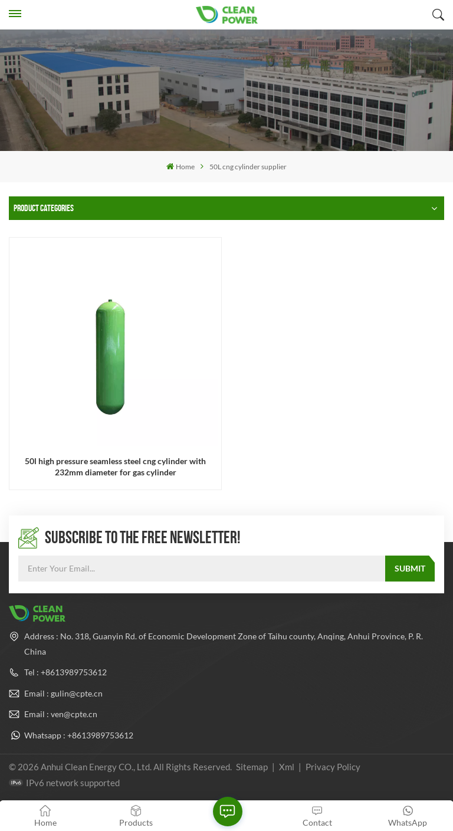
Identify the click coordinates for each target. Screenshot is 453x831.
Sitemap (252, 766)
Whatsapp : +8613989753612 (78, 735)
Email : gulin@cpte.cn (63, 693)
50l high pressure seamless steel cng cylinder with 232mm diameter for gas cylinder (115, 466)
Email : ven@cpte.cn (60, 714)
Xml (286, 766)
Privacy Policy (333, 766)
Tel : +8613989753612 (65, 672)
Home (180, 166)
